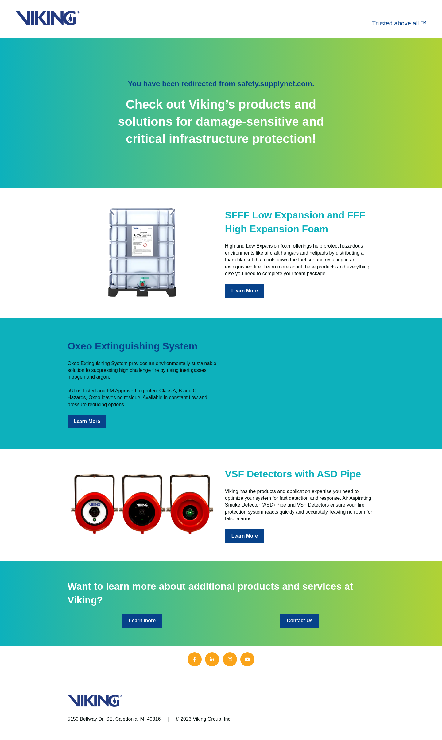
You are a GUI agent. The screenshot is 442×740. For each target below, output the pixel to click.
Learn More (244, 290)
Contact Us (299, 620)
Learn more (142, 620)
